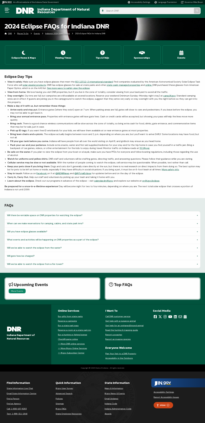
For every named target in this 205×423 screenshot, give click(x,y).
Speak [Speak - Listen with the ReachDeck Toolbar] (162, 402)
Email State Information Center (21, 391)
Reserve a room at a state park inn (74, 327)
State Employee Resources (69, 411)
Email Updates (111, 396)
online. (148, 82)
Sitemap (60, 401)
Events (37, 32)
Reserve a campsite (67, 318)
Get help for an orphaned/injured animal (124, 323)
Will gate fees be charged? (21, 253)
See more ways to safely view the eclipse (68, 85)
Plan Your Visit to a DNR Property (120, 351)
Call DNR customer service (117, 314)
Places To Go (22, 32)
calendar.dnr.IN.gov (103, 178)
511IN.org (144, 145)
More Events (17, 288)
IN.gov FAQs (61, 406)
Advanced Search (64, 391)
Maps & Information (114, 386)
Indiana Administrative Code (118, 406)
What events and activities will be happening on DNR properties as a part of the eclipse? (53, 237)
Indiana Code (111, 401)
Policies (59, 396)
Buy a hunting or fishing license (72, 332)
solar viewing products (34, 82)
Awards (108, 411)
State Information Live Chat (20, 386)
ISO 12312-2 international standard (94, 79)
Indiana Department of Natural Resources (69, 10)
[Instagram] (165, 314)
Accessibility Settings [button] (164, 389)
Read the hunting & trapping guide (121, 327)
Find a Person (13, 396)
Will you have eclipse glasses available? (27, 228)
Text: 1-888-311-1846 (17, 411)
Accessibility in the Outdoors (119, 355)
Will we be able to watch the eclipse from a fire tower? (35, 261)
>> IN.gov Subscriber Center (71, 350)
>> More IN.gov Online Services (72, 345)
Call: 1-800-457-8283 (17, 406)
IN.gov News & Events (115, 391)
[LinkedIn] (175, 314)
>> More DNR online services (71, 341)
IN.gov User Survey (64, 386)
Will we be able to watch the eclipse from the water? (34, 245)
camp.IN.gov (169, 93)
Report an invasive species (118, 336)
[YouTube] (170, 314)
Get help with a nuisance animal (120, 318)
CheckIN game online (68, 336)
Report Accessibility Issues (166, 394)
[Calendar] (185, 314)
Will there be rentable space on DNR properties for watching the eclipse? (44, 212)
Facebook (41, 170)
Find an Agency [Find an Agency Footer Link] (14, 401)
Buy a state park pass (68, 323)
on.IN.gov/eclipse (150, 178)
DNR (10, 32)
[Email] (180, 314)
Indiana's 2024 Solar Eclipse (57, 32)
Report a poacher (113, 332)
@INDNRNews (62, 170)
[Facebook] (155, 314)
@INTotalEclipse (82, 170)
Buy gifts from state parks (70, 314)
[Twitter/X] (160, 314)
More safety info (170, 166)
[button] (139, 2)
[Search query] (179, 10)
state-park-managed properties (123, 82)
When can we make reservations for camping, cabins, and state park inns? (45, 220)
